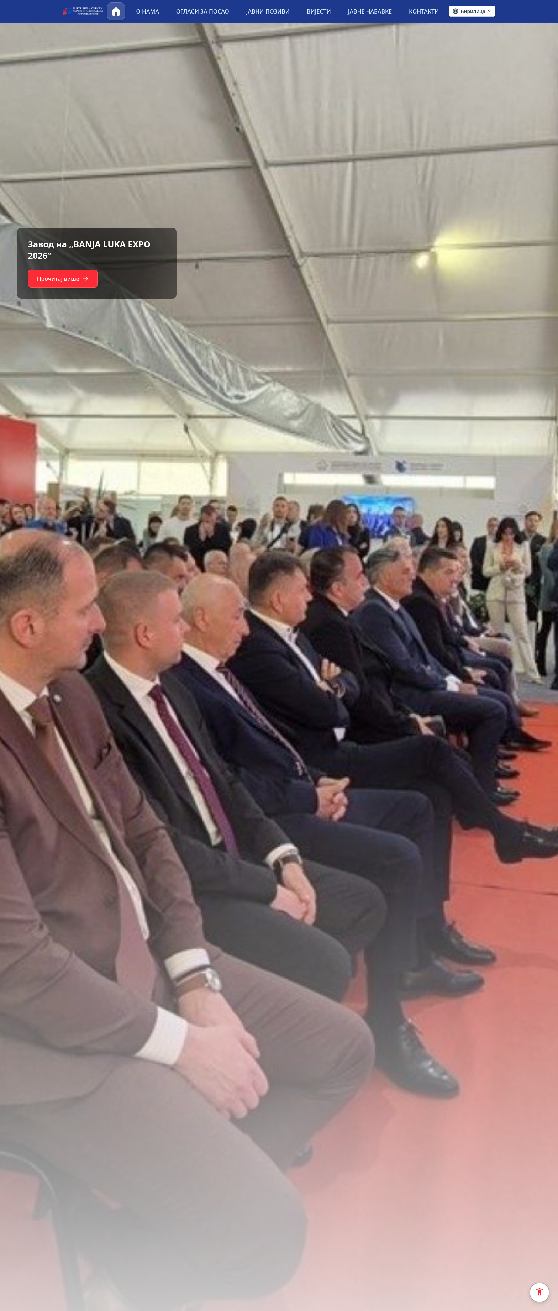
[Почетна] (116, 11)
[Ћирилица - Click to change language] (472, 11)
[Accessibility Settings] (539, 1292)
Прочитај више (63, 279)
